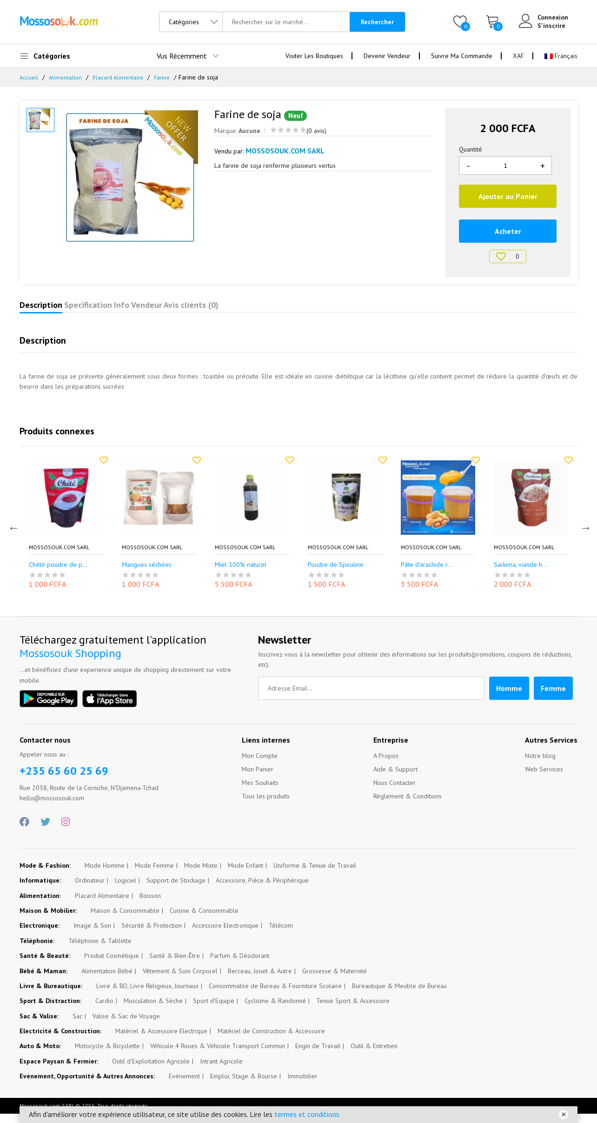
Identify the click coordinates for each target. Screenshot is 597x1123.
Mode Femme (154, 874)
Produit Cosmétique (111, 965)
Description (52, 310)
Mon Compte (260, 765)
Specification (122, 310)
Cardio (104, 1010)
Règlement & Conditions (407, 805)
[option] (130, 177)
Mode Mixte (201, 874)
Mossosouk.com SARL (59, 556)
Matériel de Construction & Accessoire (271, 1040)
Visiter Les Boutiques (314, 56)
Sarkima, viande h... (520, 574)
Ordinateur (90, 889)
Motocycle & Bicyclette (107, 1055)
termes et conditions (306, 1114)
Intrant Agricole (221, 1070)
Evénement (184, 1085)
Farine (168, 77)
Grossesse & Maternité (334, 980)
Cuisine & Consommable (204, 920)
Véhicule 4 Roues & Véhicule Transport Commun (217, 1055)
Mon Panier (257, 778)
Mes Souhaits (260, 792)
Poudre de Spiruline (336, 574)
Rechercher (377, 22)
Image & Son (92, 934)
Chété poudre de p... (58, 574)
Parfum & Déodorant (239, 965)
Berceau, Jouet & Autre (260, 980)
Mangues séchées (147, 574)
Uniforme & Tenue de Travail (314, 874)
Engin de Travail (317, 1055)
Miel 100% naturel (240, 574)
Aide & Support (395, 778)
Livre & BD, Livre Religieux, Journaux (147, 995)
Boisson (150, 905)
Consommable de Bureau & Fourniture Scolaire (275, 995)
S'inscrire (551, 25)
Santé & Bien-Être (174, 965)
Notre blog (540, 765)
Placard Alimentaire (122, 77)
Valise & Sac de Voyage (126, 1025)
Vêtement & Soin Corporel (180, 980)
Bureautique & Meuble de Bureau (399, 995)
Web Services (544, 778)
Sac (77, 1025)
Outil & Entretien (374, 1055)
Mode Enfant (245, 874)
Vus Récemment (182, 55)
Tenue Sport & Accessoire (353, 1010)
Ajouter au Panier (507, 196)
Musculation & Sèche (153, 1010)
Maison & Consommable (125, 920)
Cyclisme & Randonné (275, 1010)
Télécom (281, 934)
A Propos (385, 765)
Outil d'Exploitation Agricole (151, 1070)
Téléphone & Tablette (100, 950)
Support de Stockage (176, 889)
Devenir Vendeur (387, 56)
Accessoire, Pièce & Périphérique (262, 889)
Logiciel (125, 889)
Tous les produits (266, 805)
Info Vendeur (195, 310)
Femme (553, 697)
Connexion (552, 17)
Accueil (29, 77)
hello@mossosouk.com (52, 807)
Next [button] (584, 535)
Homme (509, 697)
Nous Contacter (394, 792)
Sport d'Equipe (213, 1010)
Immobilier (302, 1085)
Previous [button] (12, 535)
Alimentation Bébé (107, 980)
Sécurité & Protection (151, 934)
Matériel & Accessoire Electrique (161, 1040)
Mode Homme (105, 874)
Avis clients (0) (271, 310)
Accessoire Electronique (225, 934)
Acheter (508, 231)
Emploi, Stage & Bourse (243, 1085)
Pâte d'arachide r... (426, 574)
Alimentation (67, 77)
